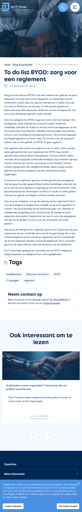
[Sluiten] (78, 483)
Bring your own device (38, 274)
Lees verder (41, 416)
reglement (29, 281)
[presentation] (48, 434)
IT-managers (12, 281)
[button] (41, 464)
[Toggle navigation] (75, 7)
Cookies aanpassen (13, 506)
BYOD (57, 274)
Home (7, 65)
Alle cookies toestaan (67, 506)
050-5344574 (60, 300)
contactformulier (51, 303)
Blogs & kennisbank (22, 65)
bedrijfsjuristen (13, 274)
